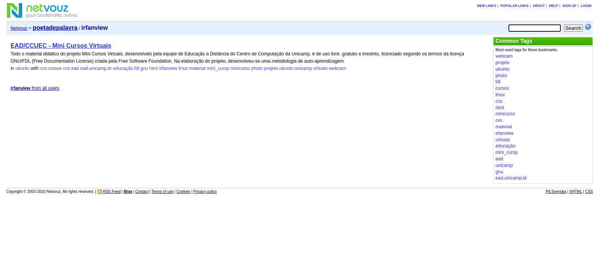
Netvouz (19, 28)
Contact (141, 191)
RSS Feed (111, 191)
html (153, 68)
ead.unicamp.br (96, 68)
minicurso (240, 68)
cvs (66, 68)
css (43, 68)
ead (75, 68)
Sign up (569, 6)
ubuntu (22, 68)
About (539, 6)
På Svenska (556, 191)
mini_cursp (218, 68)
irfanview (168, 68)
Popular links (514, 6)
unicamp (303, 68)
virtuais (320, 68)
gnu (144, 68)
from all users (35, 88)
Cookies (183, 191)
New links (487, 6)
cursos (55, 68)
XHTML (575, 191)
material (197, 68)
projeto (271, 68)
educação (123, 68)
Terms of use (162, 191)
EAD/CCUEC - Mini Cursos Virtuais (61, 45)
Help (553, 6)
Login (586, 6)
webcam (337, 68)
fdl (136, 68)
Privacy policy (205, 191)
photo (257, 68)
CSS (589, 191)
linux (183, 68)
